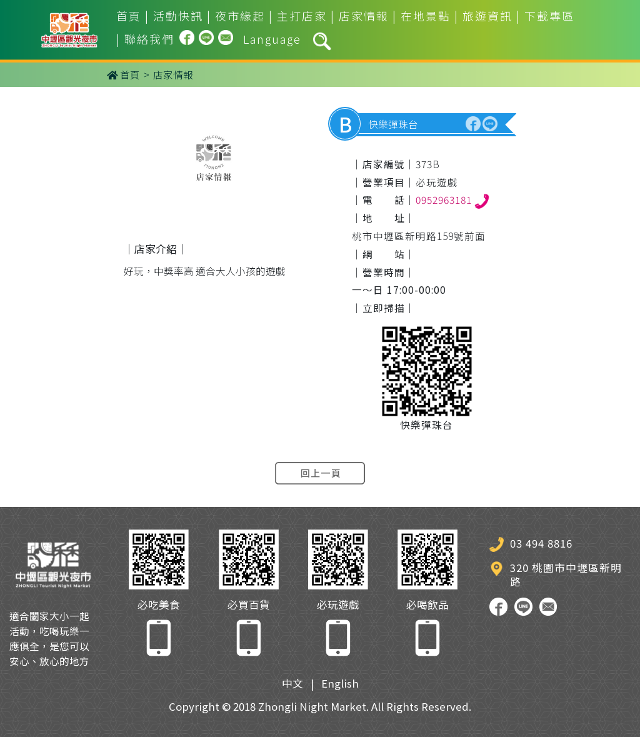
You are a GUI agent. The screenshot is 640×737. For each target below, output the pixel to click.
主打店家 (302, 16)
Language (272, 39)
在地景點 (426, 16)
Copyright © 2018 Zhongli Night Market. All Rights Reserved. (320, 706)
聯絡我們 (149, 39)
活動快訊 (178, 16)
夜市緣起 (240, 16)
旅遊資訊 (487, 16)
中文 (292, 683)
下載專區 (549, 16)
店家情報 (364, 16)
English (340, 683)
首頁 (128, 16)
